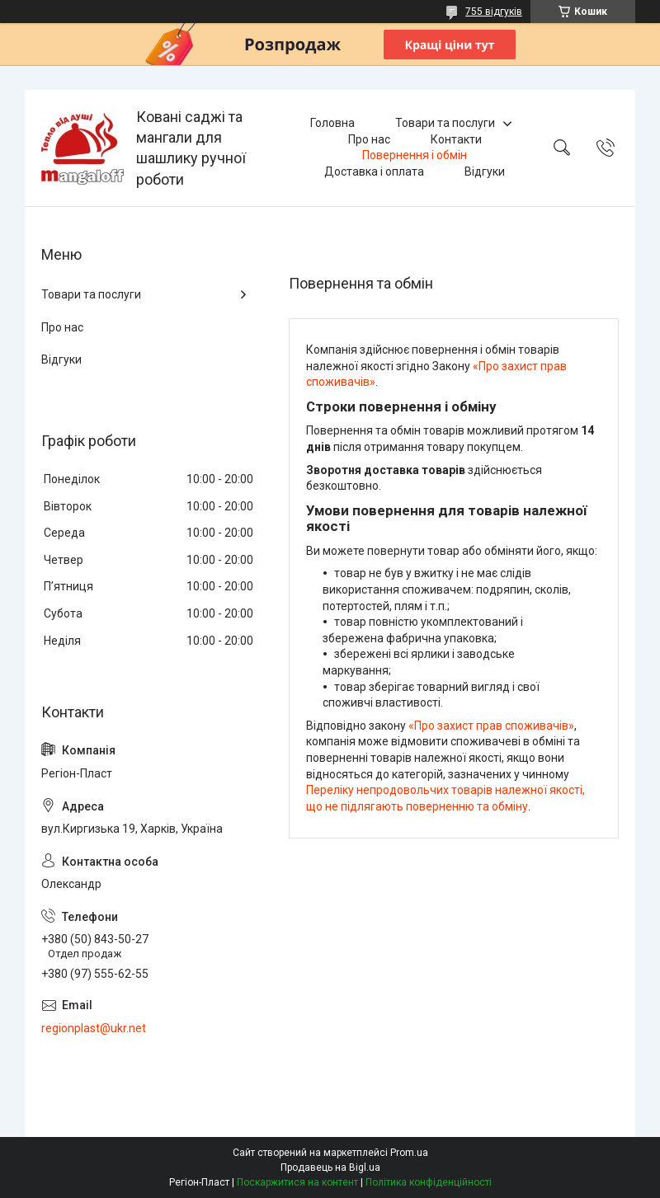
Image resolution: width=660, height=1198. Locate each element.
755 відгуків (493, 11)
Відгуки (484, 171)
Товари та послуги (445, 122)
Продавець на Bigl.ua (330, 1167)
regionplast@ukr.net (93, 1028)
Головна (332, 122)
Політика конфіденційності (428, 1182)
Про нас (369, 139)
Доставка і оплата (374, 171)
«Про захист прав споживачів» (491, 725)
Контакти (456, 139)
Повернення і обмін (414, 155)
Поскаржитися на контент (297, 1182)
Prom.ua (409, 1152)
